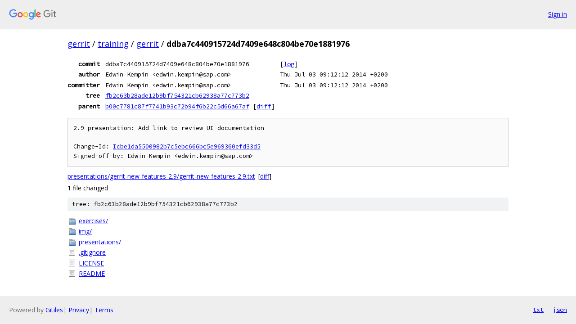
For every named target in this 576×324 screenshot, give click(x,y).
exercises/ (93, 220)
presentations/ (100, 242)
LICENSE (91, 263)
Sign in (557, 14)
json (560, 310)
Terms (103, 310)
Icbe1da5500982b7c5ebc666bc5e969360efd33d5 (187, 146)
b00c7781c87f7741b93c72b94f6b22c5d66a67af (177, 106)
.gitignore (92, 252)
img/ (85, 231)
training (113, 43)
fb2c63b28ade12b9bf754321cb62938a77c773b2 (177, 95)
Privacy (78, 310)
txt (538, 310)
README (92, 273)
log (289, 64)
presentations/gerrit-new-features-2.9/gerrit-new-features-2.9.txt (161, 176)
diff (263, 106)
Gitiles (54, 310)
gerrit (79, 43)
